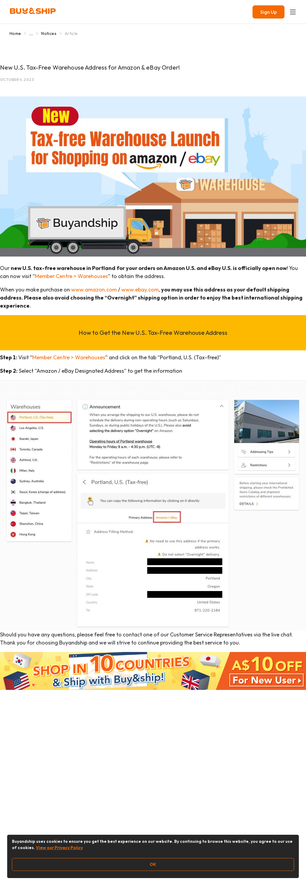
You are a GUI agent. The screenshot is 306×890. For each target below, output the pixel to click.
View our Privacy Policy (59, 847)
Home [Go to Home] (15, 33)
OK (153, 864)
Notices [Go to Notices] (48, 33)
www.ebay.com (140, 289)
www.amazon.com (94, 289)
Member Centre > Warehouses (71, 276)
